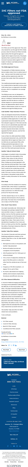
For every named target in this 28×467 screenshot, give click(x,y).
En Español (14, 414)
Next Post (22, 349)
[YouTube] (14, 446)
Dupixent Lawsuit (14, 401)
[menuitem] (7, 462)
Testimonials (14, 411)
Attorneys (14, 389)
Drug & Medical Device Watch (9, 342)
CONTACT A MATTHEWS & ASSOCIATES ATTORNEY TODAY (14, 24)
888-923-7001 (14, 381)
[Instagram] (17, 446)
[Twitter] (11, 446)
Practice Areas (14, 392)
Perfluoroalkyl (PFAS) (14, 395)
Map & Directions (14, 431)
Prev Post (6, 349)
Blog (14, 408)
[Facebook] (8, 446)
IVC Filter (21, 342)
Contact (14, 417)
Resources (14, 404)
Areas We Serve (14, 398)
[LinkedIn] (20, 446)
